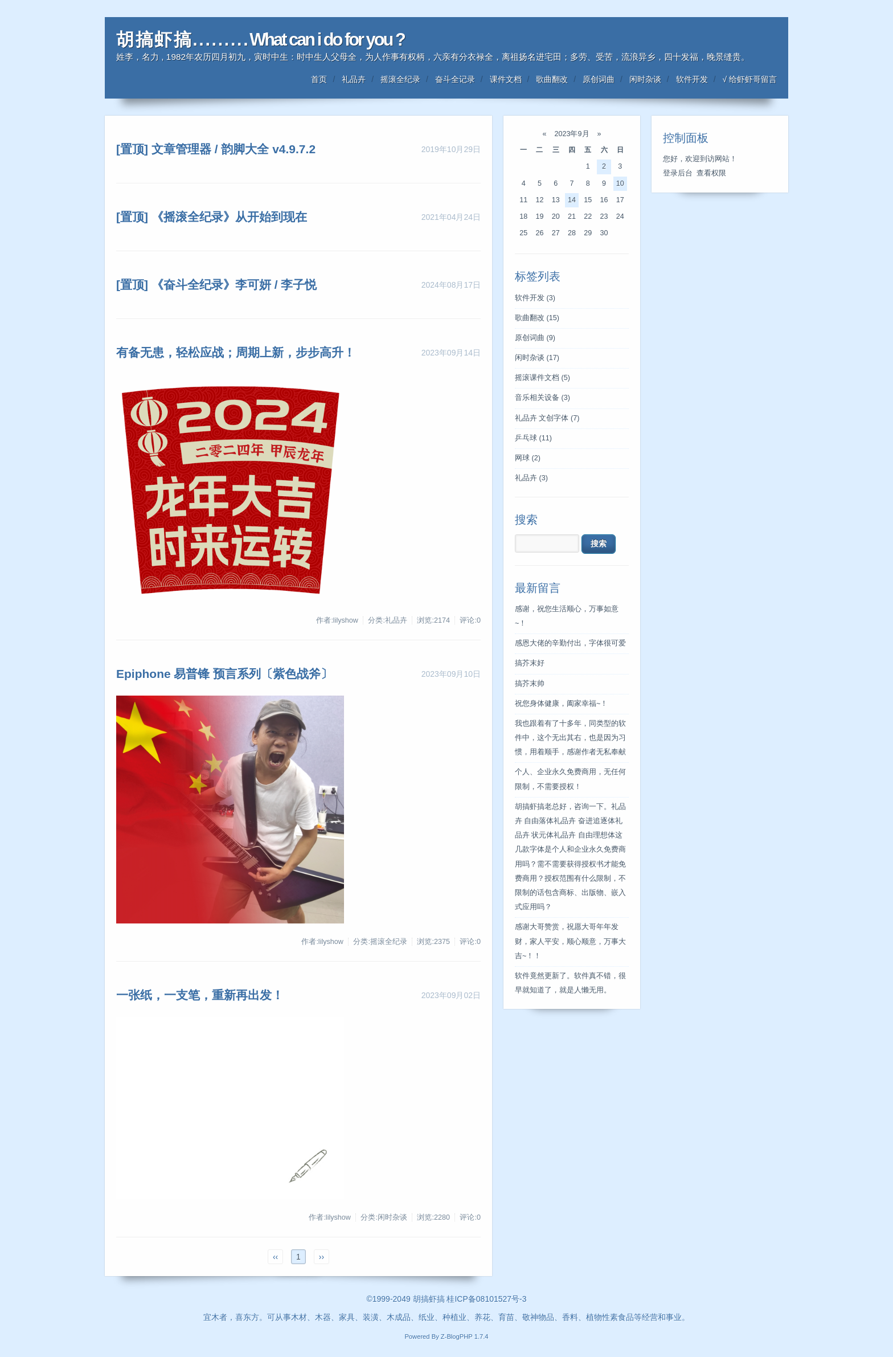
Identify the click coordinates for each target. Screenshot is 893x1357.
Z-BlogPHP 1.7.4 (465, 1336)
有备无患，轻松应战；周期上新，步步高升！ (235, 352)
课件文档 (506, 79)
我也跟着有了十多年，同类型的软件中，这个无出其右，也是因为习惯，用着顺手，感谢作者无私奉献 (570, 738)
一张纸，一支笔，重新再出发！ (200, 995)
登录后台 (678, 173)
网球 (527, 458)
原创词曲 (599, 79)
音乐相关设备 (542, 398)
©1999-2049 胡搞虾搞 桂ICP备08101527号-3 (446, 1298)
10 (620, 183)
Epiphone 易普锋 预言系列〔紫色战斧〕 (224, 673)
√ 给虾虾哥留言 (749, 79)
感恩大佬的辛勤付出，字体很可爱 (570, 643)
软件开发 (692, 79)
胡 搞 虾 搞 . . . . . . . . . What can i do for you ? (260, 40)
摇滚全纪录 (400, 79)
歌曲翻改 (552, 79)
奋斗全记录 (455, 79)
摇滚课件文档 (542, 378)
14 (572, 200)
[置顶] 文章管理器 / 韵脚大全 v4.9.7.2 (216, 149)
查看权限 (711, 173)
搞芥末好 (529, 663)
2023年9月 (571, 134)
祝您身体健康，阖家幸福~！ (561, 704)
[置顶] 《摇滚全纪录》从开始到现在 (211, 216)
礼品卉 (354, 79)
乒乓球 (533, 438)
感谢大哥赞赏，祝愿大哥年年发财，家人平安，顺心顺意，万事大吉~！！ (570, 941)
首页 (319, 79)
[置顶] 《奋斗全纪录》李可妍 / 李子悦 (216, 284)
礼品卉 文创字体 (547, 418)
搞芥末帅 (529, 684)
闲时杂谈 (645, 79)
